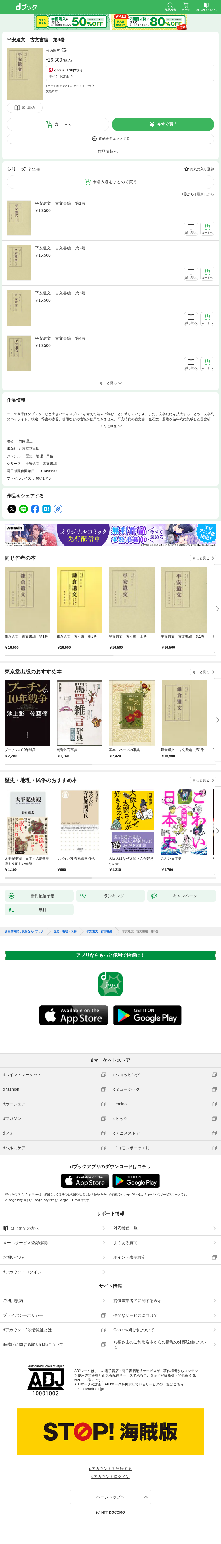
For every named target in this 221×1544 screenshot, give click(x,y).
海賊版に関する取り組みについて (33, 1344)
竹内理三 (53, 51)
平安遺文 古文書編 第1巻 (60, 203)
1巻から (188, 194)
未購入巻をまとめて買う (115, 181)
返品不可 (52, 91)
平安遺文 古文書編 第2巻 (60, 248)
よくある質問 (125, 1242)
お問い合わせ (15, 1257)
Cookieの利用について (133, 1330)
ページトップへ (110, 1497)
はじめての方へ (21, 1228)
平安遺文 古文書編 (41, 464)
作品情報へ (108, 151)
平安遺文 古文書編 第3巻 (60, 293)
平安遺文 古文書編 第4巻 (60, 338)
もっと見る (201, 558)
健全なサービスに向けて (135, 1315)
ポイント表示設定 (129, 1257)
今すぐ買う (167, 124)
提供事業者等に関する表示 (137, 1300)
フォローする (64, 50)
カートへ (62, 124)
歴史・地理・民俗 (39, 456)
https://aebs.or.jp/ (91, 1389)
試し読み (28, 107)
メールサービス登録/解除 (25, 1242)
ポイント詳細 (59, 76)
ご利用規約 (13, 1300)
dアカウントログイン (22, 1272)
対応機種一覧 (125, 1228)
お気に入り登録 (202, 169)
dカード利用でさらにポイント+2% (68, 85)
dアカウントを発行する (110, 1468)
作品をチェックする (114, 138)
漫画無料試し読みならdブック (24, 931)
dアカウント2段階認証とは (27, 1330)
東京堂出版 (30, 449)
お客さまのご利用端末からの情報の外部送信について (159, 1344)
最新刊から (205, 194)
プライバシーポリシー (23, 1315)
